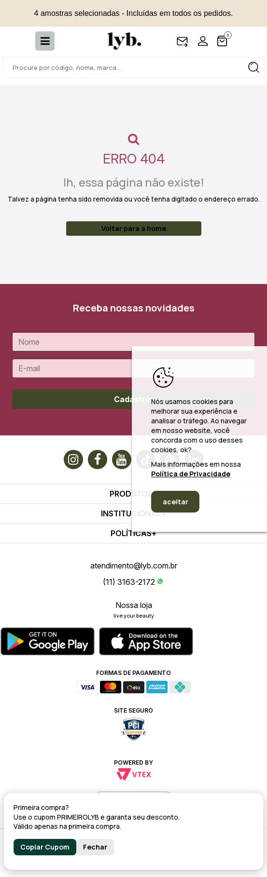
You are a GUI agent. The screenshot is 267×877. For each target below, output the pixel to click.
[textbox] (133, 67)
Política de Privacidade (190, 473)
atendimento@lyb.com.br (133, 565)
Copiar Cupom (45, 846)
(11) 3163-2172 (129, 582)
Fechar (95, 846)
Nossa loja (133, 605)
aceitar (175, 501)
